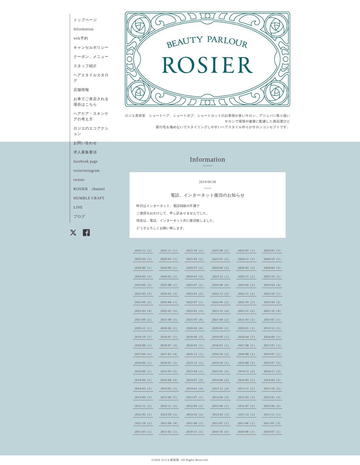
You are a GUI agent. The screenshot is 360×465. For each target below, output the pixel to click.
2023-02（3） (169, 293)
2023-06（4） (221, 285)
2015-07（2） (273, 362)
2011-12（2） (247, 414)
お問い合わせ (85, 143)
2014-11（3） (273, 371)
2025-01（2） (221, 259)
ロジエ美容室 (170, 460)
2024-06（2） (221, 267)
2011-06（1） (247, 423)
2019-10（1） (144, 336)
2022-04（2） (273, 302)
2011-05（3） (273, 423)
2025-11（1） (169, 250)
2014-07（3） (195, 380)
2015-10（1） (221, 362)
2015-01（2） (221, 371)
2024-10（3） (273, 259)
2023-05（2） (247, 285)
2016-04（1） (144, 362)
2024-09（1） (144, 267)
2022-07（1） (195, 302)
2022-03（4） (144, 311)
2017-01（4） (169, 354)
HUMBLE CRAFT (88, 198)
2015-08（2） (247, 362)
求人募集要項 (85, 152)
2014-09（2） (144, 380)
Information (83, 29)
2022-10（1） (273, 293)
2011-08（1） (195, 423)
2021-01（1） (273, 319)
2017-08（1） (247, 345)
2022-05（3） (247, 302)
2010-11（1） (195, 431)
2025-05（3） (273, 250)
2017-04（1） (144, 354)
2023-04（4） (273, 285)
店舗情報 (81, 90)
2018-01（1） (221, 345)
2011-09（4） (170, 423)
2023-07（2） (195, 285)
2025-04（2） (144, 259)
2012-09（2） (195, 406)
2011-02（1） (169, 431)
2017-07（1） (273, 345)
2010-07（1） (273, 431)
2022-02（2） (169, 311)
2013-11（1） (247, 388)
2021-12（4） (221, 311)
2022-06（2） (221, 302)
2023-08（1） (169, 285)
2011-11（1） (273, 414)
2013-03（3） (247, 397)
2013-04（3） (221, 397)
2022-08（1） (169, 302)
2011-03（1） (144, 431)
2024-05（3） (247, 267)
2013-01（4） (273, 397)
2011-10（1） (144, 423)
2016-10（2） (221, 354)
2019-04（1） (247, 336)
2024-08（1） (169, 267)
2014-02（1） (169, 388)
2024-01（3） (195, 276)
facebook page (85, 161)
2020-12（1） (144, 328)
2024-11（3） (247, 259)
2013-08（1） (169, 397)
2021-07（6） (195, 319)
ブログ (79, 216)
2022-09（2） (144, 302)
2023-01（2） (195, 293)
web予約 (80, 38)
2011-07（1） (221, 423)
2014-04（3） (273, 380)
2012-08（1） (221, 406)
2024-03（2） (144, 276)
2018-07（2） (169, 345)
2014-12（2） (247, 371)
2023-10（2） (273, 276)
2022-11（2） (247, 293)
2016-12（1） (195, 354)
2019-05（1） (221, 336)
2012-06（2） (273, 406)
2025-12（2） (144, 250)
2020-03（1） (221, 328)
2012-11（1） (169, 406)
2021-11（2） (247, 311)
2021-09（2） (144, 319)
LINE (78, 207)
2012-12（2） (144, 406)
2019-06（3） (195, 336)
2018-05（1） (195, 345)
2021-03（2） (247, 319)
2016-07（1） (273, 354)
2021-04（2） (221, 319)
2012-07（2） (247, 406)
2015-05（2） (169, 371)
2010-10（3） (221, 431)
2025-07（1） (247, 250)
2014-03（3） (144, 388)
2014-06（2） (221, 380)
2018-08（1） (144, 345)
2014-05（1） (247, 380)
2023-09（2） (144, 285)
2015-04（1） (195, 371)
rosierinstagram (86, 170)
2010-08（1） (247, 431)
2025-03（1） (169, 259)
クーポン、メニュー (91, 57)
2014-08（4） (169, 380)
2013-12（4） (221, 388)
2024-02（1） (169, 276)
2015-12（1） (195, 362)
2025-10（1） (195, 250)
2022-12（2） (221, 293)
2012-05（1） (144, 414)
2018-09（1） (273, 336)
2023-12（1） (221, 276)
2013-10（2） (273, 388)
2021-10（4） (273, 311)
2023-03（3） (144, 293)
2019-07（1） (169, 336)
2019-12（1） (273, 328)
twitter (79, 180)
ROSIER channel (89, 189)
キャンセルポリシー (91, 47)
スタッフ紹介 (85, 66)
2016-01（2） (169, 362)
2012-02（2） (195, 414)
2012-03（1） (170, 414)
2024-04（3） (273, 267)
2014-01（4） (195, 388)
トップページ (85, 20)
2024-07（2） (195, 267)
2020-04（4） (195, 328)
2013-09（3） (144, 397)
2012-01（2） (221, 414)
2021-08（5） (169, 319)
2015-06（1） (144, 371)
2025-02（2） (195, 259)
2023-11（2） (247, 276)
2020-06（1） (169, 328)
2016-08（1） (247, 354)
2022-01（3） (195, 311)
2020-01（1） (247, 328)
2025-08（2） (221, 250)
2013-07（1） (195, 397)
